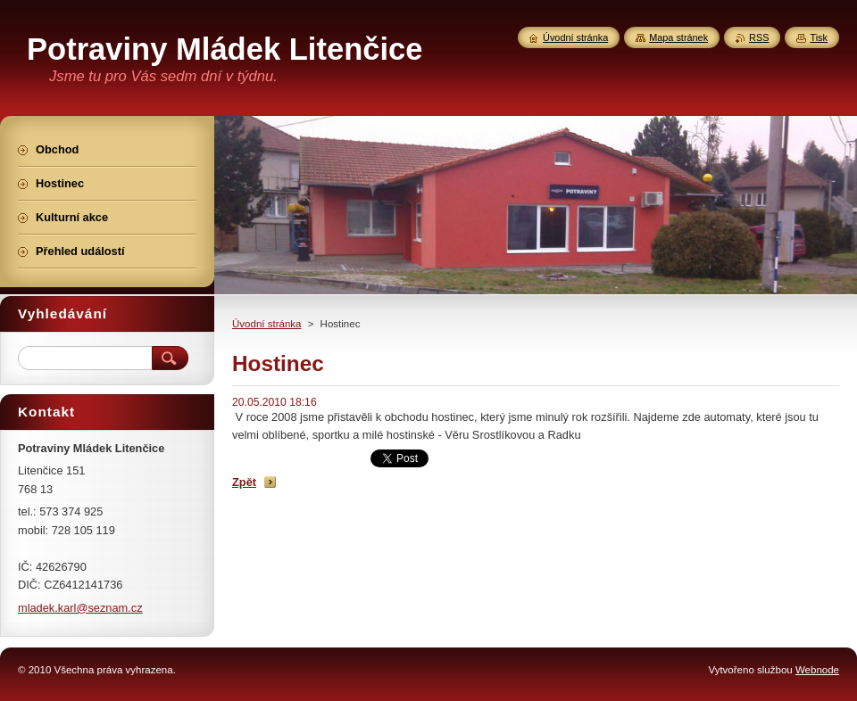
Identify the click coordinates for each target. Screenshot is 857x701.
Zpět (244, 482)
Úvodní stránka (266, 323)
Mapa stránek (678, 37)
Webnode (817, 669)
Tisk (819, 37)
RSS (759, 37)
